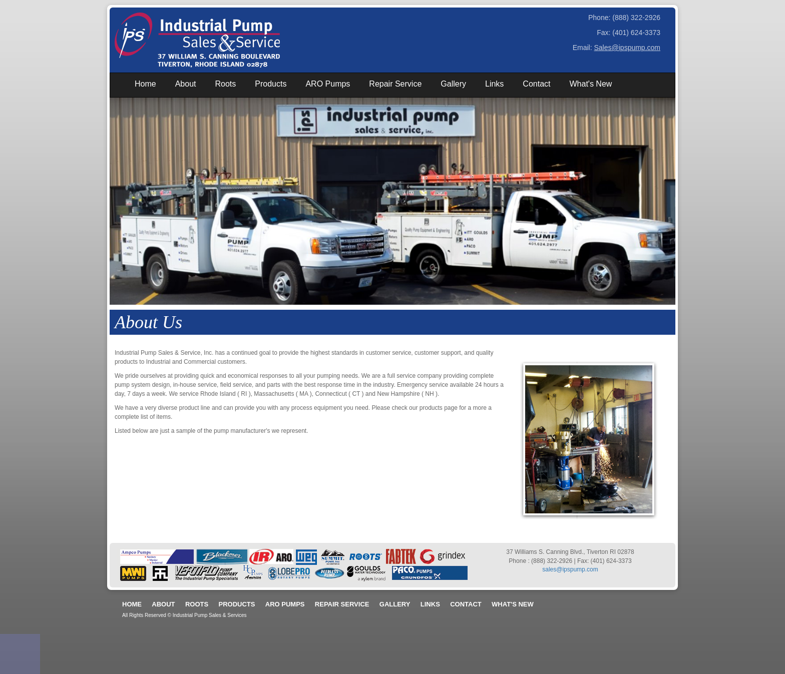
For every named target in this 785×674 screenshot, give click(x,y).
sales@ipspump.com (570, 569)
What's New (590, 84)
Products (270, 84)
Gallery (453, 84)
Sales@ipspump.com (627, 48)
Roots (225, 84)
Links (494, 84)
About (185, 84)
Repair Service (395, 84)
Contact (536, 84)
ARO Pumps (327, 84)
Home (145, 84)
